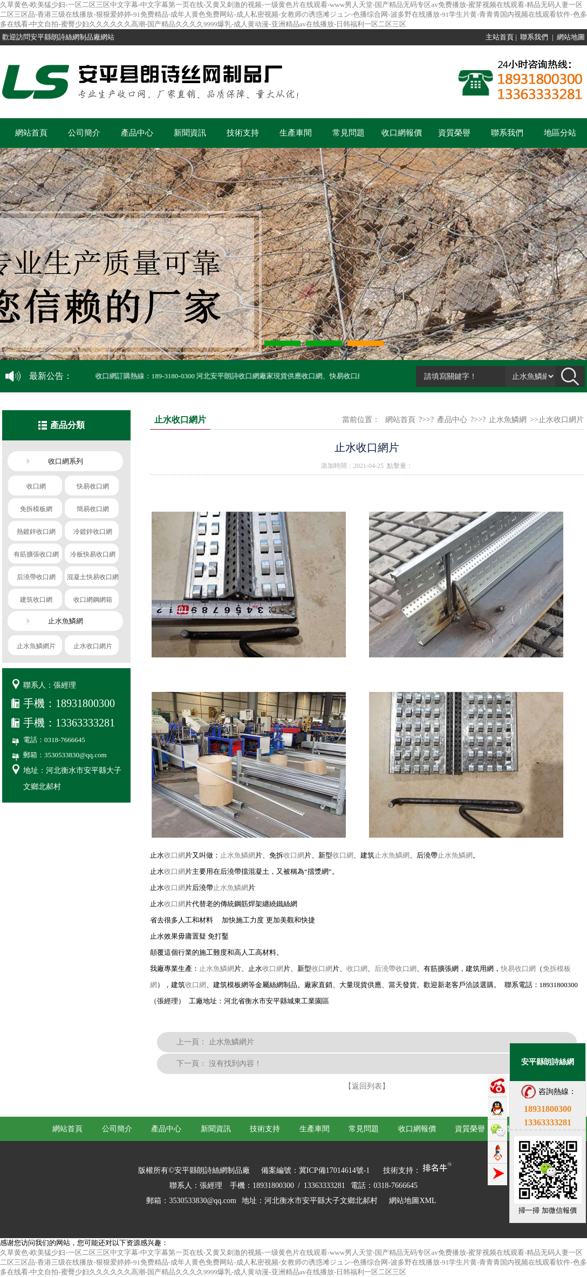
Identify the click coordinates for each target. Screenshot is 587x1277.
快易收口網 (518, 968)
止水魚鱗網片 (231, 1042)
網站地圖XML (412, 1201)
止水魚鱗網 (508, 420)
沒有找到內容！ (235, 1063)
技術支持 (243, 132)
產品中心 (137, 132)
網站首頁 (31, 132)
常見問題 (348, 132)
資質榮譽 (454, 132)
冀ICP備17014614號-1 (334, 1170)
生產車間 (295, 132)
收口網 (174, 855)
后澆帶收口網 (395, 968)
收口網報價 (401, 132)
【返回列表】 (367, 1086)
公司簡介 (84, 132)
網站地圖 (571, 37)
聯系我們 (534, 37)
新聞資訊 (190, 132)
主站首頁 (500, 37)
